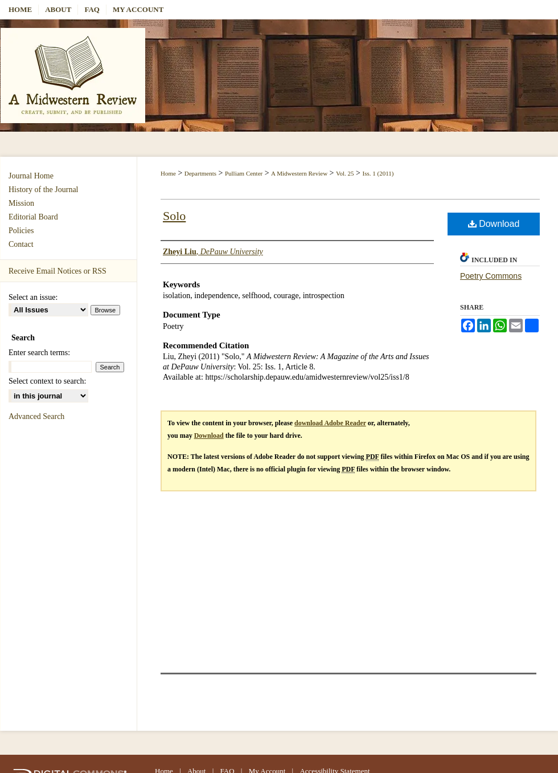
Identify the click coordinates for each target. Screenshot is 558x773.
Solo (174, 216)
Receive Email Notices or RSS (57, 271)
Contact (21, 244)
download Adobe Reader (330, 423)
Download (494, 224)
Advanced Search (36, 416)
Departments (200, 173)
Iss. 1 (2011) (378, 173)
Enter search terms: (39, 352)
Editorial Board (33, 217)
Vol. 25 (345, 173)
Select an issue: (33, 297)
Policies (21, 230)
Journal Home (31, 176)
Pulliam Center (243, 173)
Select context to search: (47, 381)
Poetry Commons (491, 275)
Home (168, 173)
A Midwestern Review (299, 173)
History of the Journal (43, 189)
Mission (21, 203)
